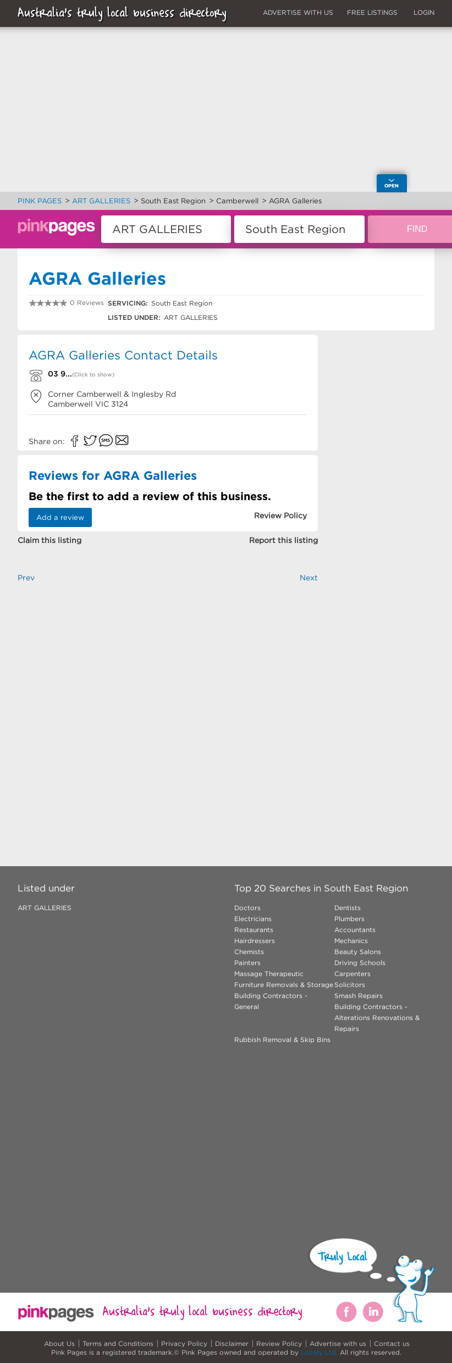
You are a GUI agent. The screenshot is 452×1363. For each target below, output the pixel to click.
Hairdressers (254, 940)
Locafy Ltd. (319, 1352)
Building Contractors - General (270, 1001)
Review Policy (279, 1343)
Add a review (60, 517)
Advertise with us (338, 1343)
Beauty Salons (357, 951)
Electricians (253, 918)
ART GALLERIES (44, 907)
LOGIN (424, 12)
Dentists (347, 907)
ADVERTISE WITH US (298, 12)
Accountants (355, 929)
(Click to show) (93, 375)
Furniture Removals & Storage (283, 984)
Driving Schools (359, 962)
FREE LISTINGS (372, 12)
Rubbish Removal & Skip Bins (282, 1039)
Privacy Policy (184, 1343)
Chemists (249, 951)
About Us (59, 1343)
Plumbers (349, 918)
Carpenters (352, 973)
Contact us (392, 1343)
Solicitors (349, 984)
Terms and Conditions (117, 1343)
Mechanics (351, 940)
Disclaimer (232, 1343)
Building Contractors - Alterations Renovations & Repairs (377, 1017)
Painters (247, 962)
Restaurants (253, 929)
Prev (26, 577)
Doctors (247, 907)
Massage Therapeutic (269, 973)
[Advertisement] (168, 706)
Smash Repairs (358, 995)
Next (309, 577)
